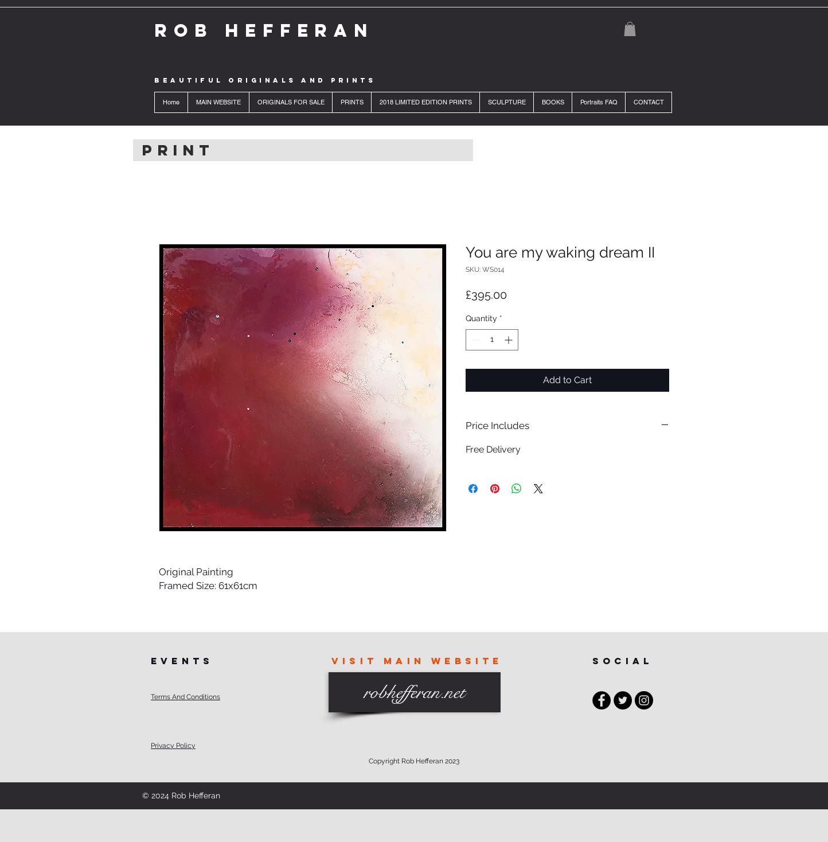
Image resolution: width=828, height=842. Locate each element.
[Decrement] (474, 340)
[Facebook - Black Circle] (601, 700)
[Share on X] (538, 489)
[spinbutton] (492, 340)
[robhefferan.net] (415, 692)
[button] (630, 29)
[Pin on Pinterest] (495, 489)
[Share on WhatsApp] (517, 489)
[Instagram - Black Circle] (644, 700)
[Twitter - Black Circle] (623, 700)
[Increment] (509, 340)
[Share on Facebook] (473, 489)
